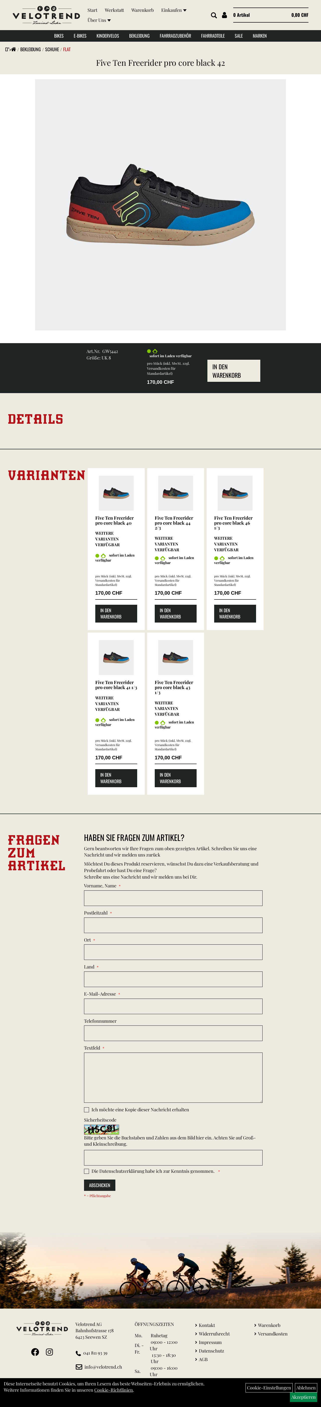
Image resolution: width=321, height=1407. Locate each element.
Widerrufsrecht (214, 1334)
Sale (239, 35)
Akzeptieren (303, 1397)
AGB (203, 1359)
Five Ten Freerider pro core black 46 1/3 (233, 523)
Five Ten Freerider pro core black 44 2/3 (174, 523)
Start (92, 10)
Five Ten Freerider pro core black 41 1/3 (116, 684)
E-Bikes (80, 35)
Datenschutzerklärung (121, 1171)
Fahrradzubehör (175, 35)
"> (12, 49)
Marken (260, 35)
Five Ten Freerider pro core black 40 (114, 520)
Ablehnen (306, 1388)
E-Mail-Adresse (100, 994)
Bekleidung (139, 35)
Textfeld (92, 1048)
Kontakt (207, 1325)
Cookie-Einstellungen (269, 1388)
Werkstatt (114, 10)
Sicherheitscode (100, 1120)
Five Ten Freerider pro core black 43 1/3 (174, 687)
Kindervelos (108, 35)
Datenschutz (211, 1351)
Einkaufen (174, 10)
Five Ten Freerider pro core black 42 (160, 62)
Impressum (210, 1342)
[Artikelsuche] (214, 16)
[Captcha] (173, 1158)
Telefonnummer (100, 1021)
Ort (87, 940)
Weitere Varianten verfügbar (107, 538)
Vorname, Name (100, 886)
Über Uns (99, 20)
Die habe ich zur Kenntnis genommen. (154, 1171)
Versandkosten (273, 1334)
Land (89, 967)
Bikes (59, 35)
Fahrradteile (213, 35)
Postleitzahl (96, 913)
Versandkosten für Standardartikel (161, 371)
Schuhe (52, 49)
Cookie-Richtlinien (113, 1390)
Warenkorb (142, 10)
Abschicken (99, 1185)
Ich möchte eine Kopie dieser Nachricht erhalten (140, 1110)
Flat (66, 49)
